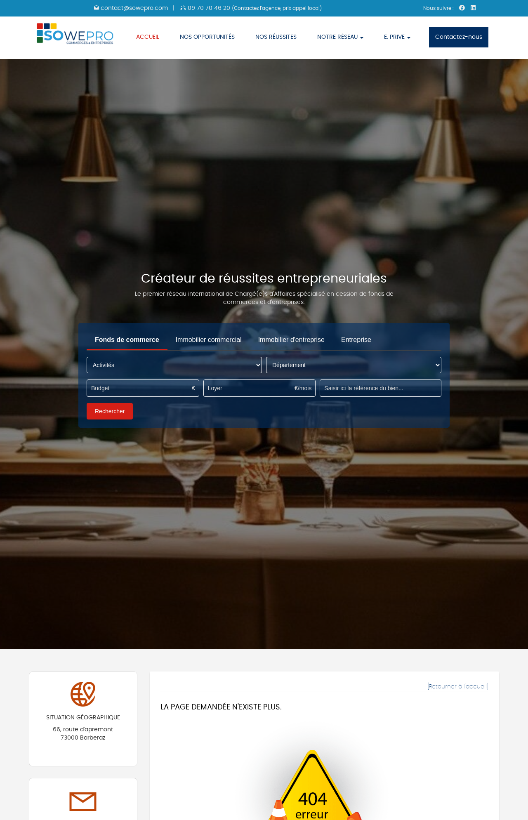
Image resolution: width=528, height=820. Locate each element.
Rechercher (110, 411)
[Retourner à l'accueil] (458, 687)
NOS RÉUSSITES (276, 37)
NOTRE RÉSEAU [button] (340, 37)
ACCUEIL (147, 37)
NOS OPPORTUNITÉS (207, 37)
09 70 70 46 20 (251, 8)
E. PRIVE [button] (397, 37)
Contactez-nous (458, 37)
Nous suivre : (439, 8)
